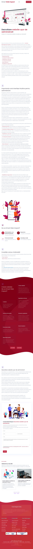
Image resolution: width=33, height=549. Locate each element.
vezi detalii (12, 347)
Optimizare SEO (4, 522)
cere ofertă (19, 347)
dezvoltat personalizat (8, 267)
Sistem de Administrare (19, 44)
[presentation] (15, 492)
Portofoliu (24, 529)
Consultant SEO (4, 525)
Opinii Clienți (24, 527)
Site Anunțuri (14, 525)
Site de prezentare (15, 520)
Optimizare (3, 527)
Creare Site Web (15, 530)
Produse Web (15, 518)
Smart (8, 2)
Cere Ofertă (29, 1)
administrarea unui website (7, 94)
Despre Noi (24, 520)
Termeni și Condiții (6, 541)
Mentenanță (4, 530)
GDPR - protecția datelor (14, 541)
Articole (23, 522)
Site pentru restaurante (16, 529)
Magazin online (14, 522)
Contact (23, 530)
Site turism (14, 527)
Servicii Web (4, 518)
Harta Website (27, 541)
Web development (5, 520)
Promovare (3, 529)
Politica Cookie (21, 541)
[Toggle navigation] (19, 2)
